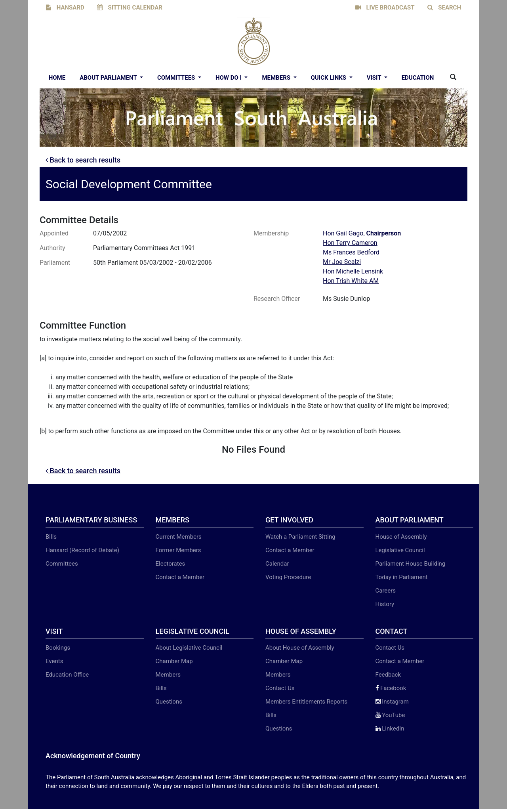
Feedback (388, 674)
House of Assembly (401, 536)
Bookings (58, 647)
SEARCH (444, 7)
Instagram (392, 701)
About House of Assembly (299, 647)
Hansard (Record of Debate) (82, 550)
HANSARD (65, 7)
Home (57, 77)
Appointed (54, 233)
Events (54, 661)
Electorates (170, 563)
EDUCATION (418, 77)
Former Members (178, 550)
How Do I (229, 77)
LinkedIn (389, 728)
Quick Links (329, 77)
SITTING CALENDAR (129, 7)
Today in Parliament (401, 577)
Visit (375, 77)
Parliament (55, 262)
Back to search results (83, 160)
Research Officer (277, 298)
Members (277, 77)
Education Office (67, 674)
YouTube (390, 715)
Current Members (179, 536)
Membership (271, 233)
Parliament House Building (410, 563)
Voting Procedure (288, 577)
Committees (176, 77)
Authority (52, 248)
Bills (51, 536)
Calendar (277, 563)
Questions (169, 701)
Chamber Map (174, 661)
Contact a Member (180, 577)
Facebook (390, 688)
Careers (385, 590)
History (385, 604)
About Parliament (109, 77)
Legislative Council (400, 550)
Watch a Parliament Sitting (300, 536)
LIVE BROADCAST (385, 7)
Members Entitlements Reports (306, 701)
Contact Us (280, 688)
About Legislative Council (189, 647)
